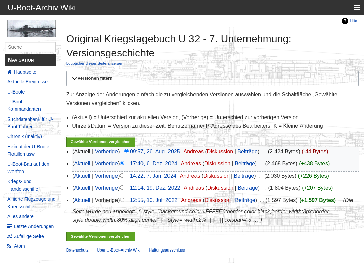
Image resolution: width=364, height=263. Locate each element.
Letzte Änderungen (34, 226)
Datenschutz (77, 250)
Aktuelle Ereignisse (27, 81)
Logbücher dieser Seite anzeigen (95, 63)
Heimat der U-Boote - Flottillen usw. (29, 150)
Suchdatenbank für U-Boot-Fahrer (30, 122)
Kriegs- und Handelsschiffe (22, 185)
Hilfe (353, 21)
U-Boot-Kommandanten (24, 105)
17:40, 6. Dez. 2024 (153, 163)
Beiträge (247, 151)
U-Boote (16, 92)
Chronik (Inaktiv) (24, 136)
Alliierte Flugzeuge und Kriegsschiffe (31, 202)
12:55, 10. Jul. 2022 (154, 200)
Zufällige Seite (29, 236)
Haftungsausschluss (167, 250)
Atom (19, 246)
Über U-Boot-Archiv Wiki (118, 250)
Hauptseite (25, 72)
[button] (211, 78)
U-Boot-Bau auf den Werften (28, 167)
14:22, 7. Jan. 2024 (153, 176)
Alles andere (20, 216)
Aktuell (82, 163)
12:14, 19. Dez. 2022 (155, 188)
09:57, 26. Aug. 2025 (155, 151)
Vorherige (106, 151)
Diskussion (220, 151)
